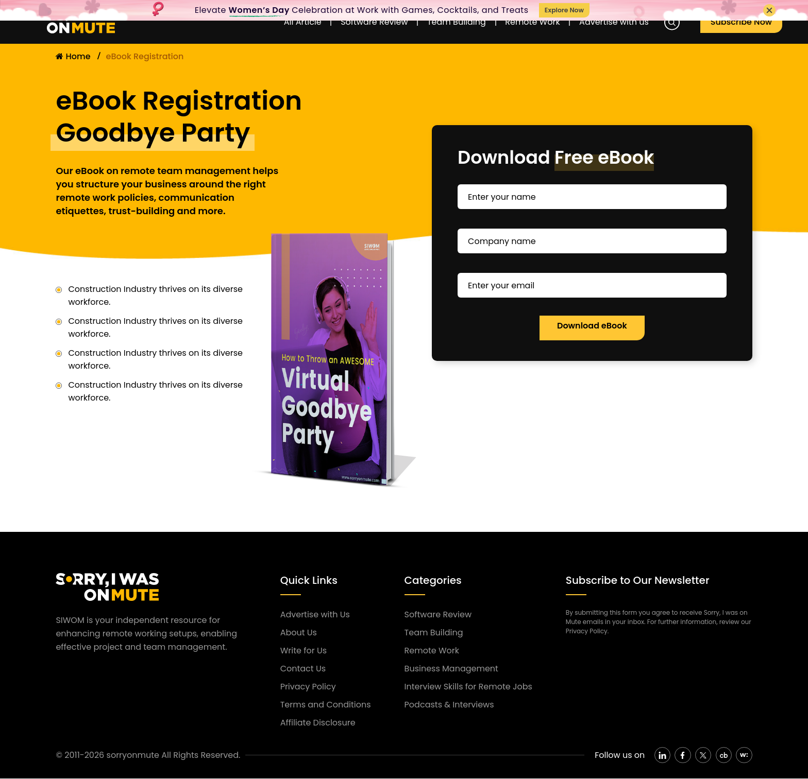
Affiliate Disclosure (318, 723)
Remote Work (533, 23)
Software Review (355, 23)
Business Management (451, 668)
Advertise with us (624, 23)
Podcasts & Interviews (449, 705)
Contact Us (303, 668)
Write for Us (303, 650)
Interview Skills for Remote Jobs (468, 687)
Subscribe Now (746, 23)
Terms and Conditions (325, 705)
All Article (274, 23)
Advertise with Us (315, 614)
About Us (298, 632)
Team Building (447, 23)
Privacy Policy (308, 687)
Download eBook (592, 326)
